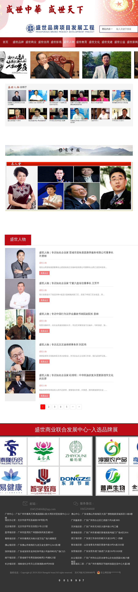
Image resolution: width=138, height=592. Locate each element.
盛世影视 (56, 42)
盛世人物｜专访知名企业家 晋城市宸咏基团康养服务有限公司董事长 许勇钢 (76, 254)
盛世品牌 (18, 42)
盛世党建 (107, 42)
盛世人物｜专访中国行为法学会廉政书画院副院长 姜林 (69, 314)
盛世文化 (94, 42)
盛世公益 (119, 42)
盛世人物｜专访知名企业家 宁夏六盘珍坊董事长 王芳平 (69, 283)
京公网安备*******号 (109, 572)
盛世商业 (30, 42)
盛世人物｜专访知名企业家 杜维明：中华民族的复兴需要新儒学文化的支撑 (76, 377)
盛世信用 (43, 42)
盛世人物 (68, 41)
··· (73, 407)
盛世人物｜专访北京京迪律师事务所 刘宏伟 (62, 344)
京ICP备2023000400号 (85, 572)
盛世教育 (81, 42)
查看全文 (44, 273)
